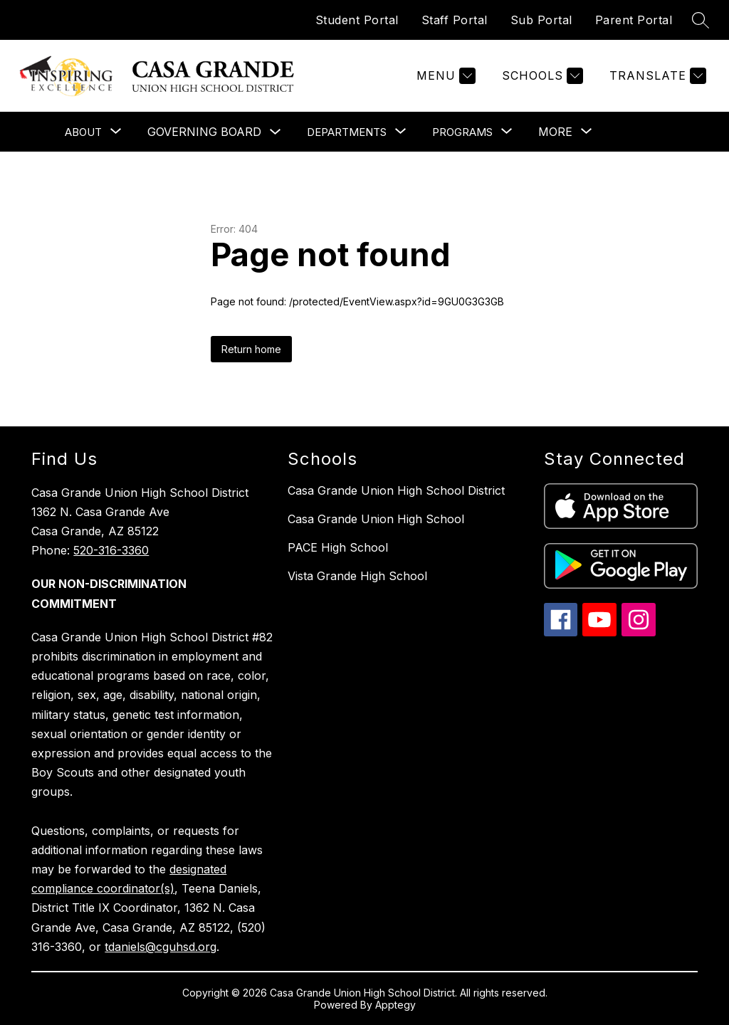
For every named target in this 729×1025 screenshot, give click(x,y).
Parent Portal (634, 20)
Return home (251, 349)
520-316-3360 (111, 550)
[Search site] (700, 19)
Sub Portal (541, 20)
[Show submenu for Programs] (462, 132)
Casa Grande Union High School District (396, 490)
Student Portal (357, 20)
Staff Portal (454, 20)
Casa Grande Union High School (376, 519)
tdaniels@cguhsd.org (160, 947)
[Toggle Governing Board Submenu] (275, 132)
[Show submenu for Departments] (347, 132)
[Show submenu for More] (555, 131)
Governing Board (204, 132)
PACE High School (338, 547)
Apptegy (395, 1005)
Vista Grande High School (357, 576)
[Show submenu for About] (83, 132)
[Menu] (444, 76)
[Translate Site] (656, 76)
